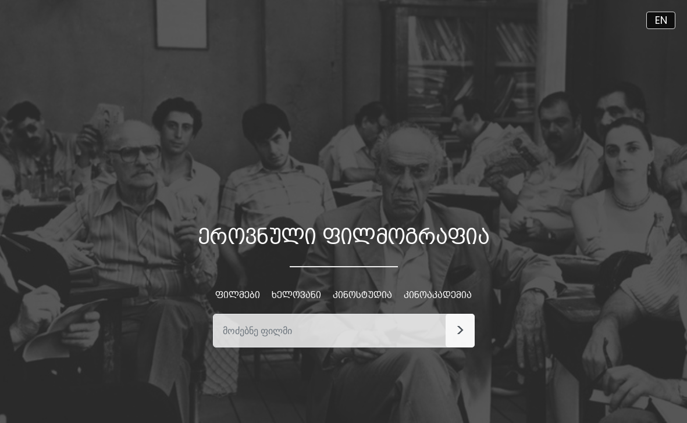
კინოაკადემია (438, 294)
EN (661, 20)
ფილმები (237, 294)
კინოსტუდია (362, 294)
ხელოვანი (296, 294)
